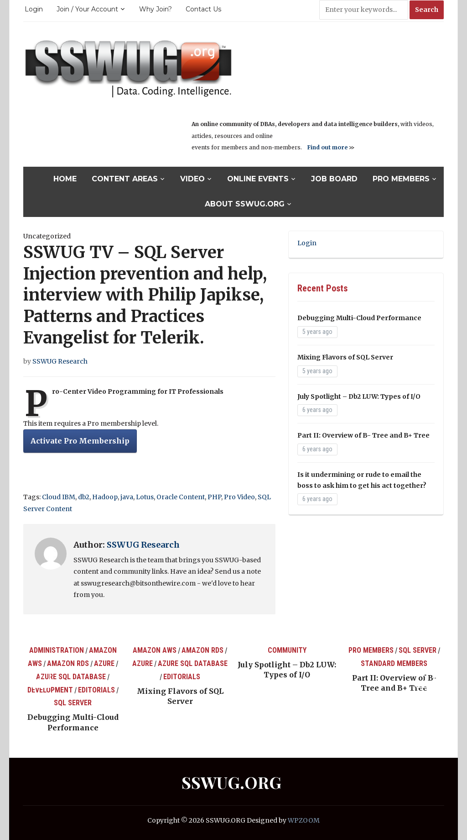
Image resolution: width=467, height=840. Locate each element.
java (126, 497)
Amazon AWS (154, 650)
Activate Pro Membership (80, 440)
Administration (56, 650)
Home (65, 178)
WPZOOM (304, 820)
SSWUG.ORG (231, 782)
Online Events (258, 178)
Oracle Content (180, 497)
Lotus (145, 497)
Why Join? (155, 9)
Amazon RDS (68, 663)
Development (50, 690)
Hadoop (105, 497)
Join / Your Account (87, 9)
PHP (214, 497)
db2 (83, 497)
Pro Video (239, 497)
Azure (104, 663)
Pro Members (401, 178)
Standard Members (394, 663)
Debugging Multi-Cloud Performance (359, 318)
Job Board (334, 178)
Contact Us (203, 9)
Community (287, 650)
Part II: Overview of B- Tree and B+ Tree (363, 435)
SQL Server (73, 702)
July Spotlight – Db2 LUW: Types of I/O (358, 396)
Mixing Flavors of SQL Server (345, 357)
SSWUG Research (60, 361)
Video (192, 178)
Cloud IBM (58, 497)
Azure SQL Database (71, 676)
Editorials (96, 690)
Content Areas (125, 178)
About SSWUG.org (245, 204)
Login (34, 9)
